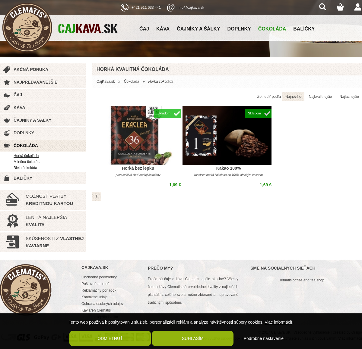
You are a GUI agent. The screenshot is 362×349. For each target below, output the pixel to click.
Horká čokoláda (26, 156)
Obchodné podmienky (99, 277)
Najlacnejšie (349, 96)
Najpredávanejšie (35, 82)
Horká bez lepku (138, 168)
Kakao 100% (228, 168)
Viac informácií (278, 322)
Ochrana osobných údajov (102, 304)
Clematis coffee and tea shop (301, 280)
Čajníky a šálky (198, 28)
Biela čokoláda (25, 168)
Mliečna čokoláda (28, 162)
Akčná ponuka (31, 69)
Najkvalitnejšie (320, 96)
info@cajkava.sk (191, 7)
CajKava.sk (106, 81)
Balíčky (304, 28)
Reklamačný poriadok (98, 290)
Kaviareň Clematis (96, 310)
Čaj (144, 28)
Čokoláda (272, 28)
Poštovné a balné (95, 284)
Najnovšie (293, 96)
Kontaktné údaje (94, 297)
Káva (163, 28)
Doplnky (239, 28)
